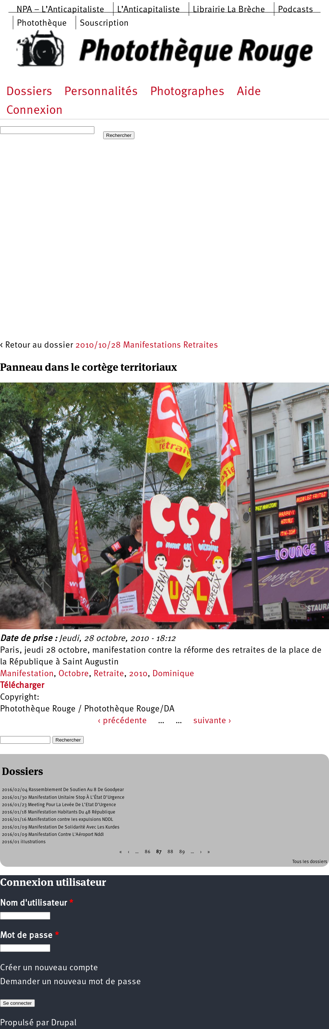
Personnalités (101, 92)
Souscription (104, 23)
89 (182, 851)
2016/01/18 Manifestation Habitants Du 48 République (58, 812)
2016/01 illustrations (24, 842)
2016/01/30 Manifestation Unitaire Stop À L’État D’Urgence (63, 797)
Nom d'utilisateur (36, 903)
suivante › (212, 721)
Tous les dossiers (309, 861)
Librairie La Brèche (229, 10)
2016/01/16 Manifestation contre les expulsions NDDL (57, 819)
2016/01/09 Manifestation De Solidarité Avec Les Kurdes (60, 827)
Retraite (109, 674)
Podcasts (295, 10)
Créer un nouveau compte (49, 968)
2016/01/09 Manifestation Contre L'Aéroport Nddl (53, 834)
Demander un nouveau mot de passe (70, 982)
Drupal (63, 1023)
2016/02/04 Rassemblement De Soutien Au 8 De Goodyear (63, 789)
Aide (249, 92)
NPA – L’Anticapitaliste (60, 10)
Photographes (187, 92)
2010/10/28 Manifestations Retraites (146, 345)
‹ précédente (122, 721)
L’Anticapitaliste (148, 10)
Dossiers (29, 92)
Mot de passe (29, 935)
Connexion (34, 111)
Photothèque (42, 23)
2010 (138, 674)
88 (170, 851)
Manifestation (27, 674)
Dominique (173, 674)
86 (147, 851)
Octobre (73, 674)
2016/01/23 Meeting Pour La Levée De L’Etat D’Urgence (59, 804)
